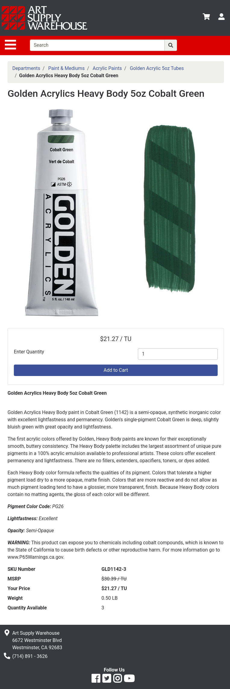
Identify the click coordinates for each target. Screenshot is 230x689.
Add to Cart (116, 370)
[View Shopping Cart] (206, 18)
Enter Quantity (29, 352)
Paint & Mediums (66, 68)
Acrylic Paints (107, 68)
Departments (26, 68)
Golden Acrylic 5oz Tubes (157, 68)
